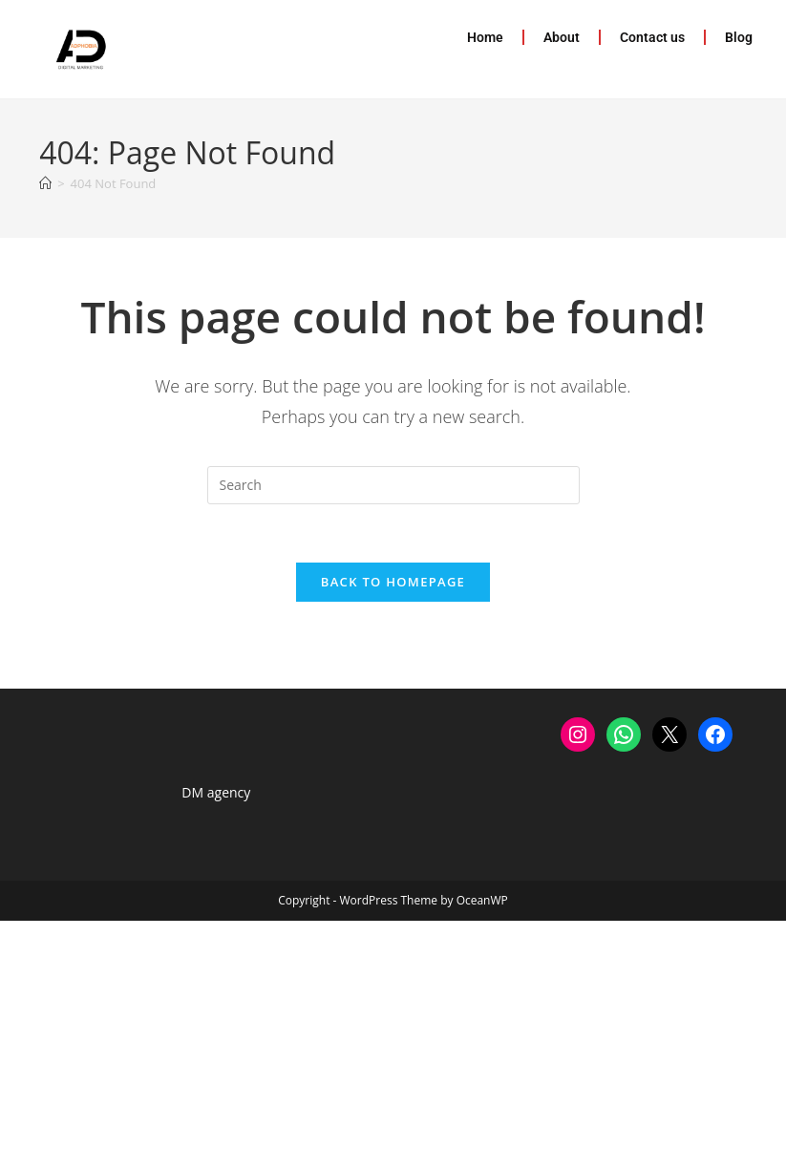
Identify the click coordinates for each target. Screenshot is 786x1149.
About (561, 37)
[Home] (45, 183)
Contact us (652, 37)
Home (485, 37)
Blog (739, 37)
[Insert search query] (393, 485)
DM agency (215, 792)
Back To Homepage (393, 581)
